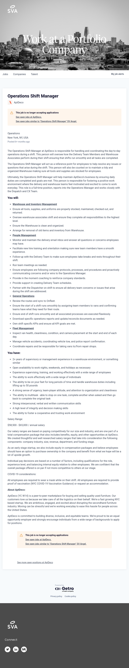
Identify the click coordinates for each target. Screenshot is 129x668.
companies (19, 74)
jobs (5, 74)
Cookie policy (70, 596)
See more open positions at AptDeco (35, 562)
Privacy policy (56, 596)
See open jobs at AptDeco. (29, 117)
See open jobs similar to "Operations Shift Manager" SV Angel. (46, 121)
